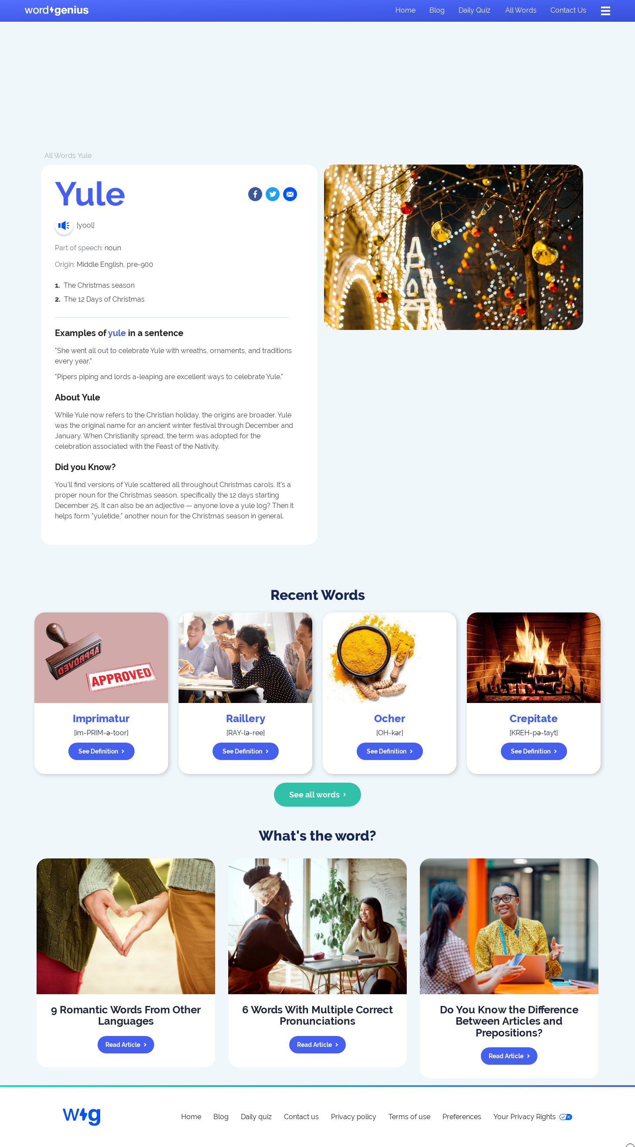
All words (521, 10)
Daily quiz (474, 10)
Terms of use (409, 1117)
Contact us (568, 10)
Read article (126, 1045)
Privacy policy (353, 1117)
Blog (437, 10)
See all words (317, 795)
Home (405, 10)
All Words (60, 155)
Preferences (461, 1117)
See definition (101, 751)
